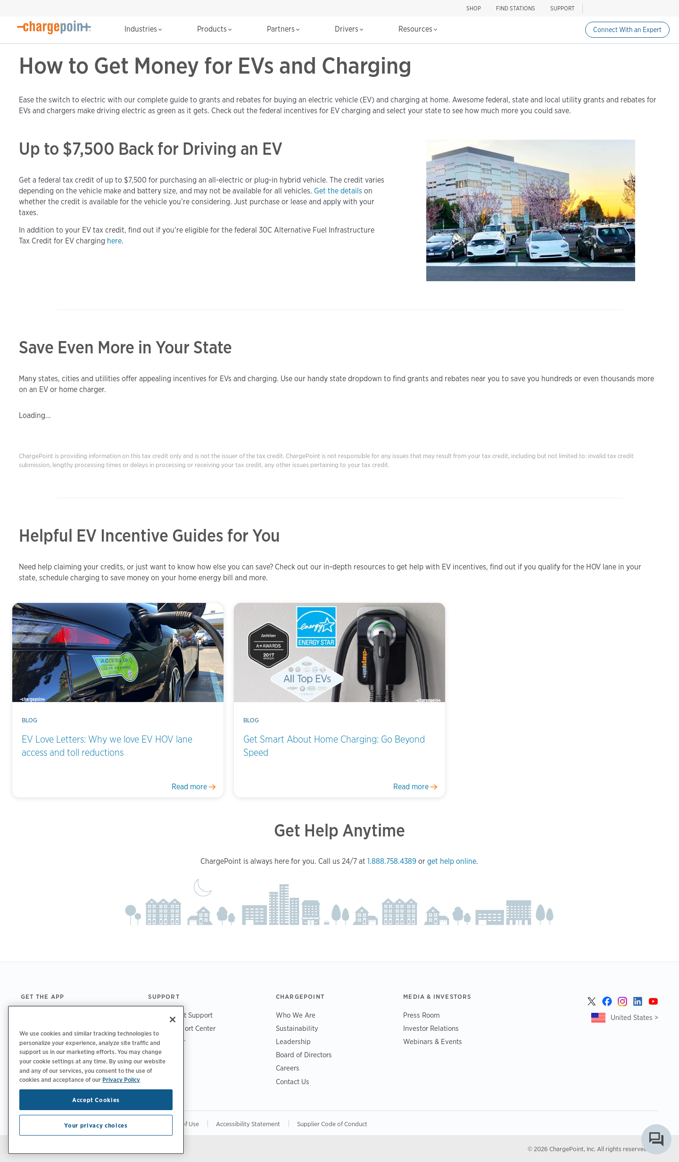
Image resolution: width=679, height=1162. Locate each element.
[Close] (172, 1019)
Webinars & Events (432, 1041)
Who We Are (295, 1015)
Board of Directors (304, 1054)
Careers (287, 1067)
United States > (634, 1017)
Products (214, 29)
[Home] (54, 27)
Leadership (293, 1041)
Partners (283, 29)
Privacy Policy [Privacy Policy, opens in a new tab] (121, 1079)
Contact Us (292, 1081)
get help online (451, 861)
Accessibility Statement (248, 1124)
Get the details (338, 190)
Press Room (421, 1015)
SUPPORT (562, 8)
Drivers (349, 29)
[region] (96, 1079)
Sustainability (297, 1028)
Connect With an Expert (627, 29)
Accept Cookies (96, 1099)
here (114, 240)
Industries (143, 29)
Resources (417, 29)
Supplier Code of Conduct (332, 1124)
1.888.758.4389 (391, 861)
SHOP (473, 8)
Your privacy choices (95, 1125)
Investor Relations (431, 1028)
